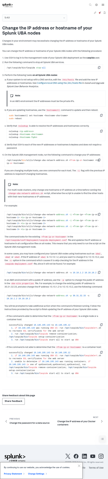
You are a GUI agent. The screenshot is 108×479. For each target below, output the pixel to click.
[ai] (100, 13)
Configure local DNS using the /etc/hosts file (59, 83)
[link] (95, 13)
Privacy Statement (13, 474)
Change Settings (36, 474)
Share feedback (13, 401)
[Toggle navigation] (102, 439)
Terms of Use (96, 468)
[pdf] (105, 13)
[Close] (79, 465)
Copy (101, 68)
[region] (41, 470)
